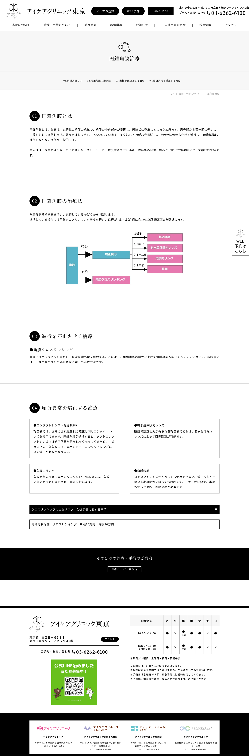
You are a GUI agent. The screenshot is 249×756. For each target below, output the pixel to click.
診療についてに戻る (123, 569)
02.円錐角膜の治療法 (97, 80)
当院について (21, 25)
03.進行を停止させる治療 (130, 80)
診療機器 (116, 25)
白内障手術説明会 (174, 25)
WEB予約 (133, 11)
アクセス (231, 25)
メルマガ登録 (105, 11)
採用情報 (205, 25)
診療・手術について (189, 93)
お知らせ (142, 25)
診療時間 (90, 25)
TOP (170, 93)
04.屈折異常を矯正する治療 (167, 80)
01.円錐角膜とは (70, 80)
